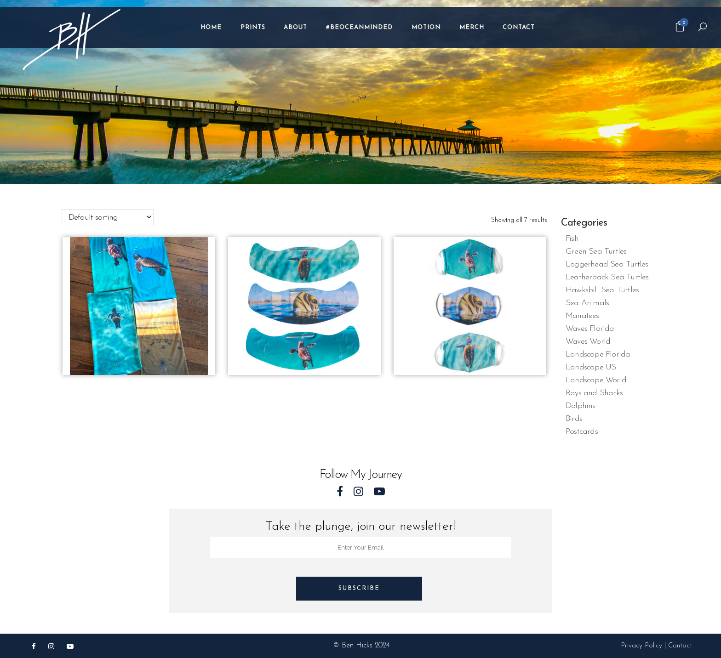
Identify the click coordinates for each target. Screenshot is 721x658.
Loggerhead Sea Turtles (607, 264)
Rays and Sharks (594, 393)
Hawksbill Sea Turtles (602, 290)
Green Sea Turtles (596, 251)
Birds (574, 418)
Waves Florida (590, 328)
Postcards (582, 431)
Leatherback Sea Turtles (607, 277)
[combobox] (108, 217)
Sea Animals (587, 303)
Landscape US (591, 367)
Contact (680, 645)
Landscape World (596, 380)
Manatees (582, 316)
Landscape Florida (598, 354)
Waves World (588, 341)
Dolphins (580, 406)
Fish (572, 238)
